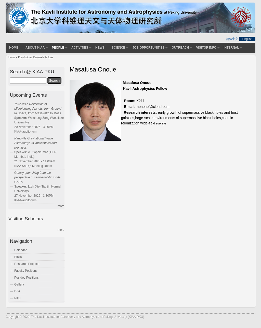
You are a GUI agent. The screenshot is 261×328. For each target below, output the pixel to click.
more (61, 206)
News (100, 47)
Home (13, 47)
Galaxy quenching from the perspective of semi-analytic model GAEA (37, 177)
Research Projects (26, 264)
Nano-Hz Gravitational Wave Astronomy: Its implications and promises (35, 143)
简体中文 (232, 39)
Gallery (19, 284)
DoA (17, 291)
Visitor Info (206, 47)
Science (118, 47)
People (58, 47)
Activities (79, 47)
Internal (231, 47)
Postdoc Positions (26, 277)
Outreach (180, 47)
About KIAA (35, 47)
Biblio (18, 257)
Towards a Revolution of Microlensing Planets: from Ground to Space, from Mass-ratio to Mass (37, 108)
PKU (17, 298)
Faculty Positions (25, 271)
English (247, 39)
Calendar (20, 250)
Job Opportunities (148, 47)
